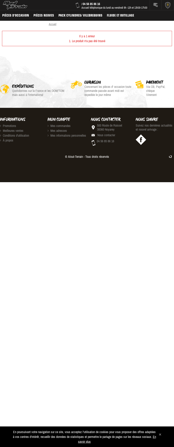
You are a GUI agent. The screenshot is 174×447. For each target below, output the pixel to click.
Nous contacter (106, 135)
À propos (6, 140)
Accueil (52, 24)
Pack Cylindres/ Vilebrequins (80, 15)
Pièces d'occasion (15, 15)
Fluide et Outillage (120, 15)
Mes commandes (59, 126)
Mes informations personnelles (67, 135)
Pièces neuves (43, 15)
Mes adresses (57, 130)
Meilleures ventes (11, 130)
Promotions (8, 126)
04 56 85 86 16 (91, 4)
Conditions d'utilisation (14, 135)
